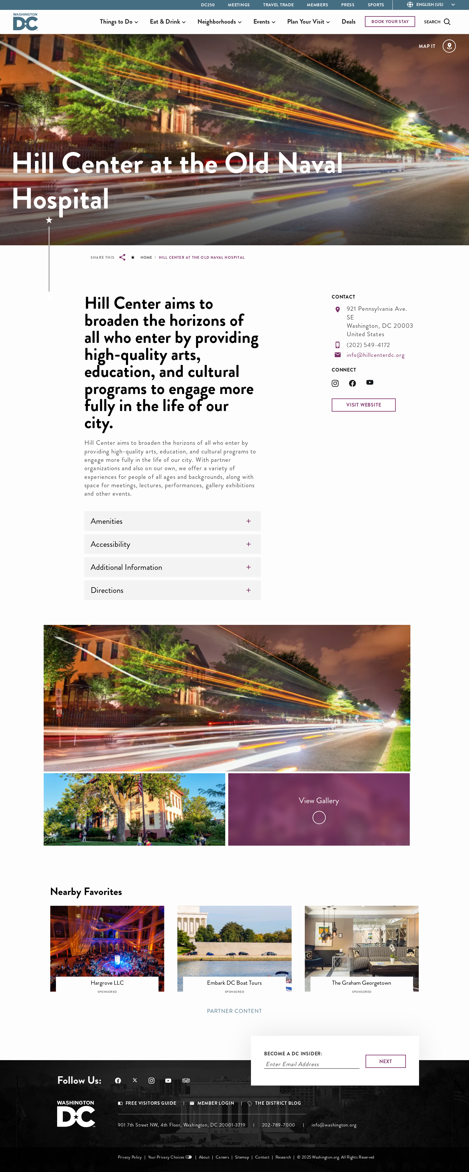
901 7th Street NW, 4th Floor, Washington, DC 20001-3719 (182, 1124)
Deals (349, 21)
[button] (364, 405)
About (204, 1157)
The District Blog (278, 1103)
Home (146, 257)
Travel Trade (278, 5)
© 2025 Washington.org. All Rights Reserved (335, 1157)
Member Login (215, 1103)
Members (317, 5)
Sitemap (242, 1157)
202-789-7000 (279, 1124)
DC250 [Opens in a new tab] (208, 5)
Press (348, 5)
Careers (222, 1157)
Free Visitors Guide (151, 1103)
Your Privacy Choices (166, 1157)
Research (283, 1157)
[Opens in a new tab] (340, 385)
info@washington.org (334, 1124)
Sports (376, 5)
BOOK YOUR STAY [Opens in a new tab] (390, 22)
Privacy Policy (130, 1157)
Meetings (239, 5)
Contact (262, 1157)
